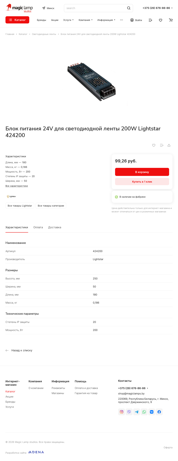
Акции (9, 396)
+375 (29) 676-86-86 (156, 8)
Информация (60, 381)
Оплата (38, 227)
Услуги (9, 406)
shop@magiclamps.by (131, 393)
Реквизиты (58, 388)
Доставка (54, 227)
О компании (36, 388)
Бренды (10, 401)
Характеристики (16, 227)
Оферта (168, 447)
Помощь (80, 381)
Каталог (10, 391)
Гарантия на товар (86, 393)
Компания (35, 381)
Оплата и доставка (86, 388)
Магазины (58, 393)
